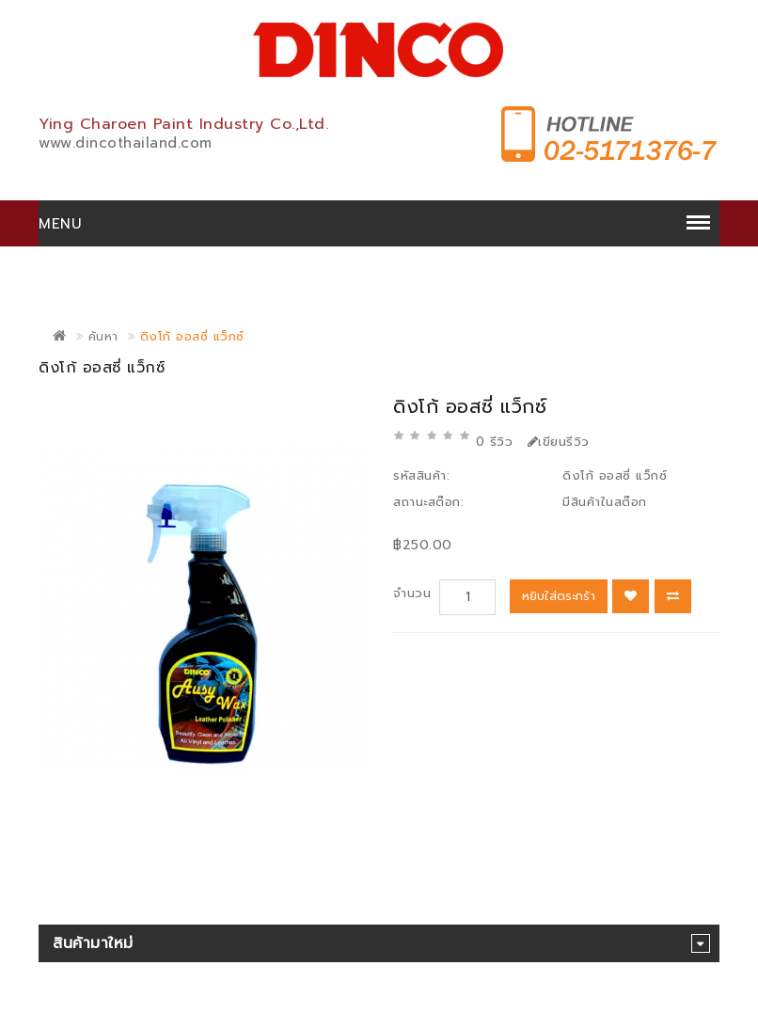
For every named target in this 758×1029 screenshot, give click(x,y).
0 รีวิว (494, 442)
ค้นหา (103, 336)
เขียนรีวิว (559, 442)
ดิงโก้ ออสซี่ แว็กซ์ (192, 336)
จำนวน (412, 593)
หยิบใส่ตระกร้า (558, 596)
